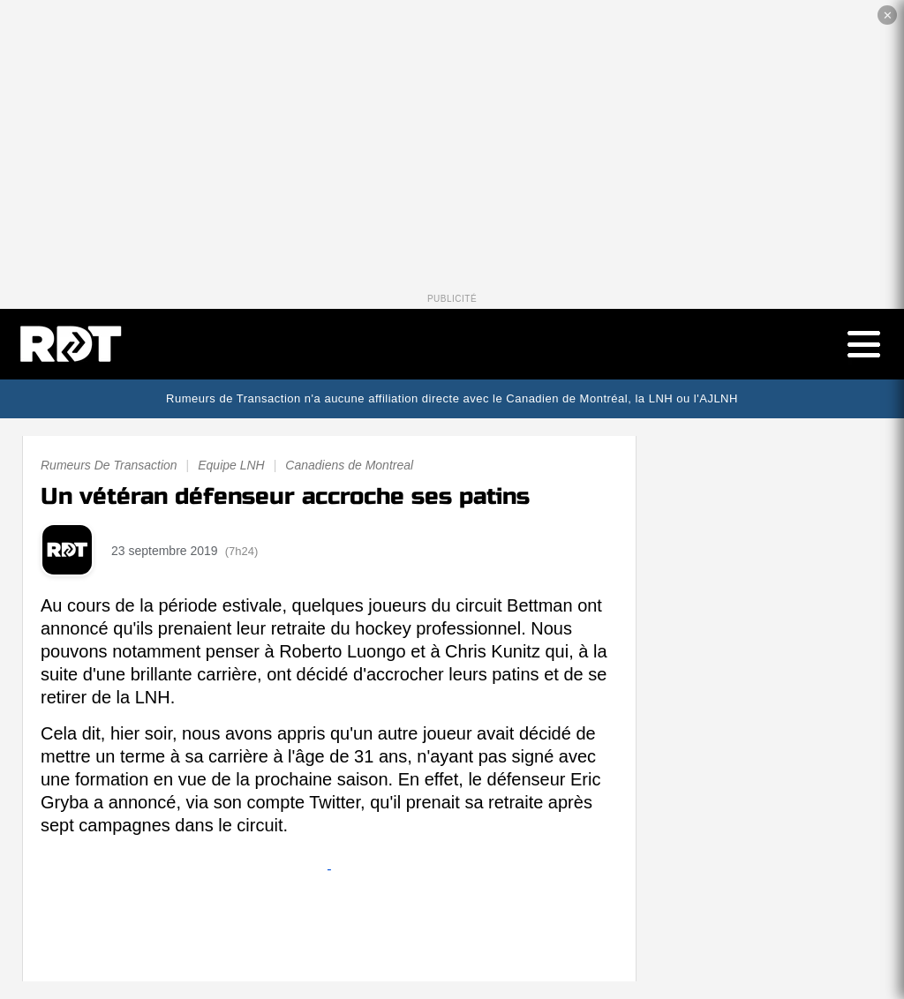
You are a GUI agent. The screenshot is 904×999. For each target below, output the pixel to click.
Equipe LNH (231, 465)
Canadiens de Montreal (349, 465)
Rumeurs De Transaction (109, 465)
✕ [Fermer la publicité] (888, 15)
